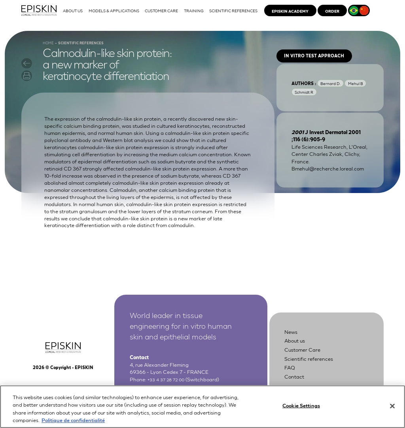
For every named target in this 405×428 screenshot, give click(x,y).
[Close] (392, 406)
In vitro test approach (322, 68)
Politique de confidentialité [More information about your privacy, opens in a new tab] (73, 420)
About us (297, 351)
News (292, 342)
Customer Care (306, 360)
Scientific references (313, 369)
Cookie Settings (301, 406)
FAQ (290, 377)
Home (50, 52)
